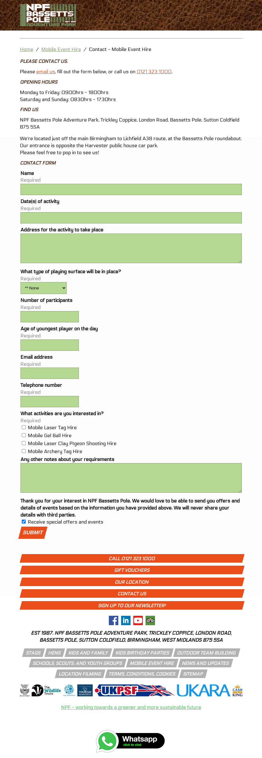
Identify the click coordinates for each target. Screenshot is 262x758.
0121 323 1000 (154, 71)
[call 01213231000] (245, 7)
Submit (32, 542)
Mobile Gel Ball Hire (50, 440)
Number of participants (46, 305)
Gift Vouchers (131, 579)
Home (26, 49)
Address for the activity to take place (61, 230)
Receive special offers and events (65, 531)
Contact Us (132, 603)
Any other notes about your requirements (67, 464)
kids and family (88, 662)
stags (33, 662)
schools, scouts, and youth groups (77, 672)
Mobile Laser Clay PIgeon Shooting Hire (72, 448)
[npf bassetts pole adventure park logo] (48, 15)
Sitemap (193, 683)
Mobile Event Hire (61, 49)
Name (27, 173)
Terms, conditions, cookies (142, 683)
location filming (80, 683)
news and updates (205, 672)
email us (45, 71)
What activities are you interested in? (62, 418)
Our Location (131, 591)
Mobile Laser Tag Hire (52, 432)
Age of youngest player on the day (59, 333)
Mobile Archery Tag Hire (55, 456)
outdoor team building (206, 662)
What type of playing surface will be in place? (70, 276)
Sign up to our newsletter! (131, 615)
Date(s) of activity (39, 201)
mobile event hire (152, 672)
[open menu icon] (245, 24)
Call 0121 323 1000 (132, 568)
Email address (36, 361)
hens (54, 662)
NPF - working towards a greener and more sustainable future (131, 716)
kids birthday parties (142, 662)
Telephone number (41, 390)
